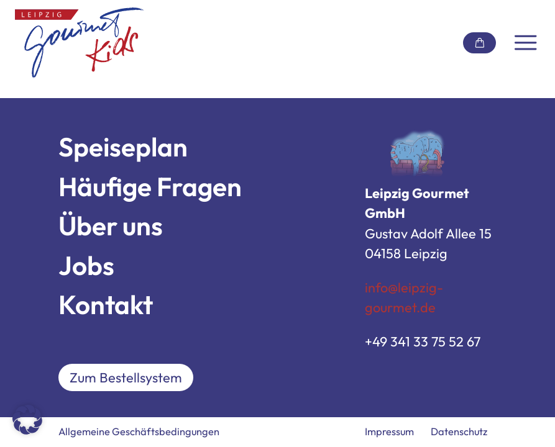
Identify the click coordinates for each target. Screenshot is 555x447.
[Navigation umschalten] (525, 42)
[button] (27, 419)
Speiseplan (123, 146)
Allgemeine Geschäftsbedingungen (138, 431)
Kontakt (105, 304)
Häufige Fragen (150, 186)
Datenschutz (459, 431)
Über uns (110, 225)
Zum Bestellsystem (126, 377)
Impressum (389, 431)
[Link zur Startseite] (79, 42)
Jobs (86, 265)
